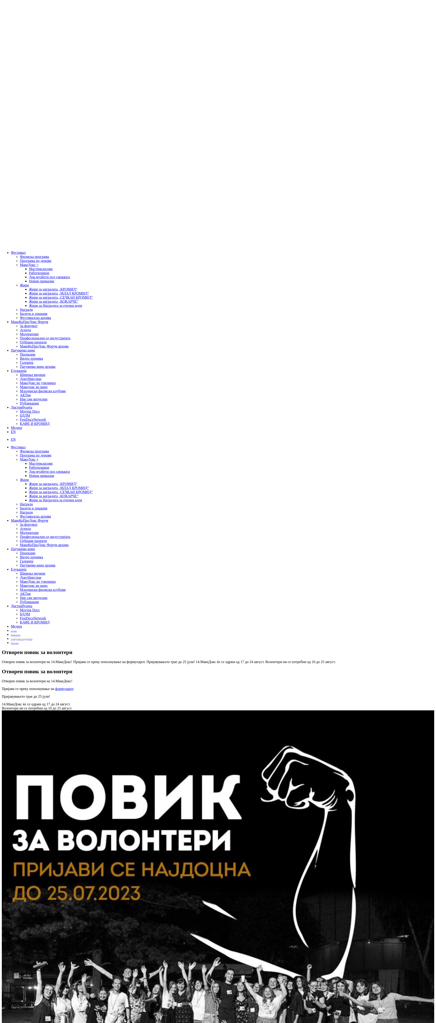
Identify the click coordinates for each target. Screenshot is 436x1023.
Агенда (25, 330)
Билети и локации (33, 314)
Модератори (29, 334)
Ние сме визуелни (33, 399)
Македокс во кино (34, 387)
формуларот (64, 689)
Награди (26, 310)
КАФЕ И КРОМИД (35, 424)
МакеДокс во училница (38, 383)
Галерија (26, 362)
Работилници (39, 273)
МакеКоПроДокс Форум (29, 322)
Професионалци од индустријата (45, 338)
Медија (16, 428)
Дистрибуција (21, 407)
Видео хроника (31, 358)
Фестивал (18, 253)
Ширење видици (32, 375)
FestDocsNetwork (33, 419)
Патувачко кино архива (37, 367)
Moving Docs (30, 411)
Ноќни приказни (41, 281)
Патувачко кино (23, 350)
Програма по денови (35, 261)
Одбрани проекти (33, 342)
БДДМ (25, 415)
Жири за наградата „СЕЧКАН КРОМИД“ (61, 297)
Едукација (18, 371)
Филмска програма (34, 257)
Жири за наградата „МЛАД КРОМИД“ (59, 293)
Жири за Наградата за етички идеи (55, 305)
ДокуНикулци (30, 379)
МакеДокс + (29, 265)
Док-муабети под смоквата (49, 277)
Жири (24, 285)
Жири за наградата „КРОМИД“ (53, 289)
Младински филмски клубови (43, 391)
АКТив (25, 395)
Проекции (27, 354)
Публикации (29, 403)
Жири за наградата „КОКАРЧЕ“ (53, 301)
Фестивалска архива (35, 318)
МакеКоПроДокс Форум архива (44, 346)
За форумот (29, 326)
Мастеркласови (41, 269)
